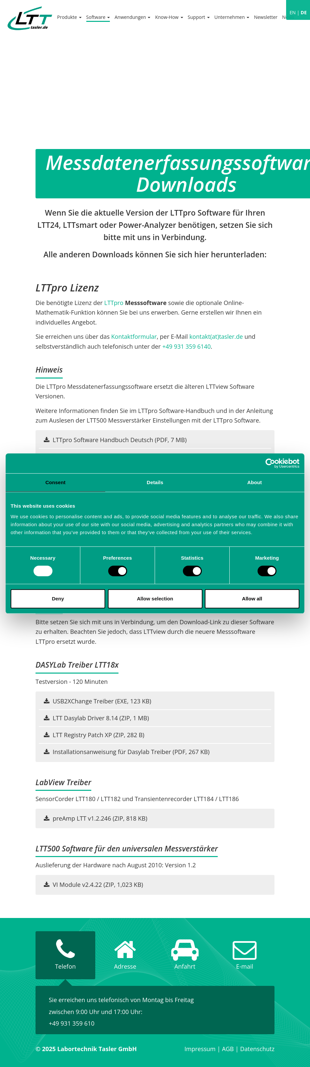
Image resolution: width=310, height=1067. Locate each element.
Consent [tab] (55, 482)
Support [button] (199, 17)
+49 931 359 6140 (186, 346)
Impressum (199, 1049)
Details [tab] (155, 482)
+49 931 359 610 (72, 1023)
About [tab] (254, 482)
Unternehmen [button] (231, 17)
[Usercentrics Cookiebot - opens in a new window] (270, 463)
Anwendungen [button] (132, 17)
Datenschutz (257, 1049)
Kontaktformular (134, 336)
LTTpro (113, 303)
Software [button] (98, 17)
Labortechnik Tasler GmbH (30, 18)
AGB (227, 1049)
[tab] (65, 955)
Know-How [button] (169, 17)
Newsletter (265, 17)
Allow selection (155, 598)
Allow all (252, 598)
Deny (58, 598)
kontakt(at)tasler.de (217, 336)
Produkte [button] (69, 17)
